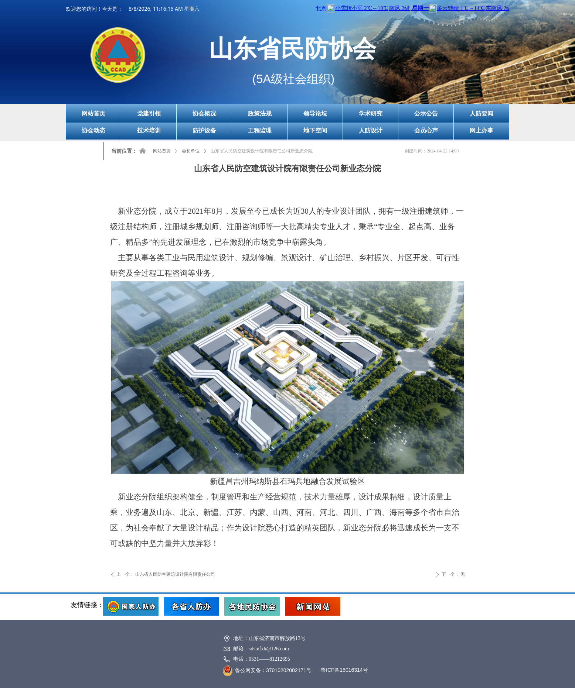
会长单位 (191, 151)
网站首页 (162, 151)
